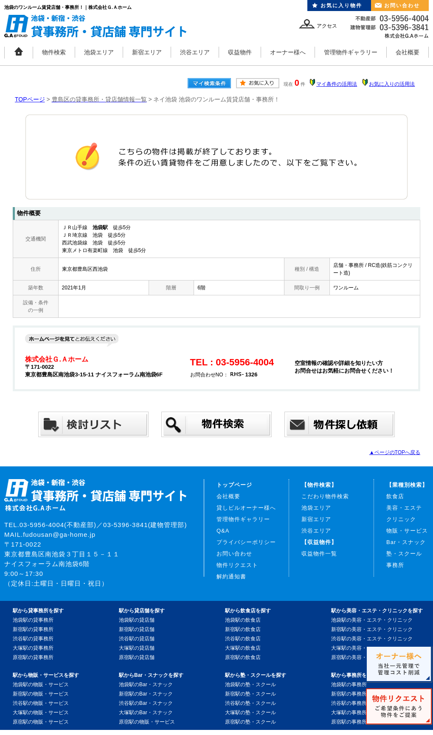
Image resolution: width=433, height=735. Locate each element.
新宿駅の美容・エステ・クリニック (372, 629)
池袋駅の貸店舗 (137, 620)
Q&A (222, 530)
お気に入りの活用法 (392, 84)
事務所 (395, 565)
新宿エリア (147, 52)
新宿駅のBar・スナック (146, 694)
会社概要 (407, 52)
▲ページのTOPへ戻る (394, 452)
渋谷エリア (195, 52)
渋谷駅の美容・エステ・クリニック (372, 639)
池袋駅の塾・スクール (250, 684)
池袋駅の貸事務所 (33, 620)
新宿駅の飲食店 (243, 629)
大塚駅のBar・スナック (146, 712)
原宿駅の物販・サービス (41, 722)
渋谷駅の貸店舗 (137, 639)
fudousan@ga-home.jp (59, 534)
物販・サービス (407, 530)
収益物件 (240, 52)
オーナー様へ (288, 52)
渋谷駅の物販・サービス (41, 703)
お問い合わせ (402, 5)
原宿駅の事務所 (349, 722)
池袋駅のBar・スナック (146, 684)
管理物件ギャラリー (350, 52)
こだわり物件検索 (325, 496)
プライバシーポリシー (246, 542)
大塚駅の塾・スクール (250, 712)
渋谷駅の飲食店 (243, 639)
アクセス (327, 26)
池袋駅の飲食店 (243, 620)
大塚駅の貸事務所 (33, 648)
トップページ (234, 485)
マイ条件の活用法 (336, 84)
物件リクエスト (237, 565)
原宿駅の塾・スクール (250, 722)
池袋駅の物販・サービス (41, 684)
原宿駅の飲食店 (243, 657)
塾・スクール (404, 553)
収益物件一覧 (319, 553)
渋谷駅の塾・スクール (250, 703)
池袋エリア (99, 52)
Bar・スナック (406, 542)
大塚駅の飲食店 (243, 648)
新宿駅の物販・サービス (41, 694)
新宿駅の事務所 (349, 694)
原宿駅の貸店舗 (137, 657)
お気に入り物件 (341, 5)
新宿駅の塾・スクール (250, 694)
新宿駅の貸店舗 (137, 629)
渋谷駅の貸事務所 (33, 639)
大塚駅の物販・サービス (41, 712)
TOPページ (30, 99)
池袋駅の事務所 (349, 684)
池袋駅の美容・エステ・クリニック (372, 620)
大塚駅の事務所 (349, 712)
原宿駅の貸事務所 (33, 657)
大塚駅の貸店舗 (137, 648)
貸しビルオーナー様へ (246, 508)
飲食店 (395, 496)
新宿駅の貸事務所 (33, 629)
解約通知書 (231, 576)
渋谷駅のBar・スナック (146, 703)
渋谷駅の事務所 (349, 703)
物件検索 (54, 52)
